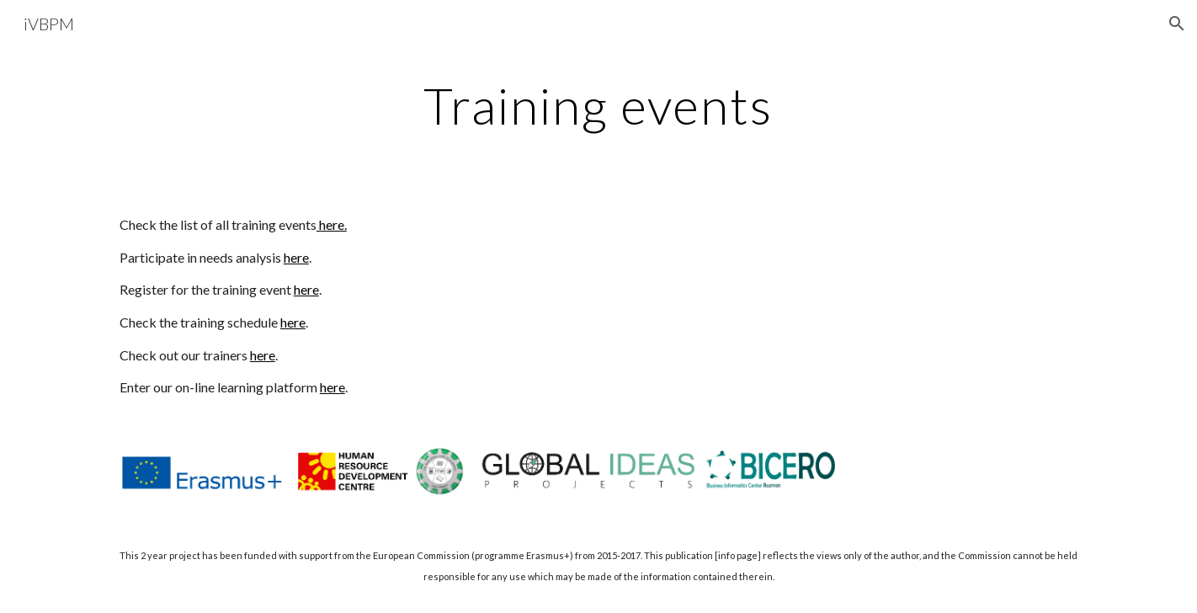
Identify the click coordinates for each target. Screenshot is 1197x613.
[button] (1177, 23)
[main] (598, 105)
